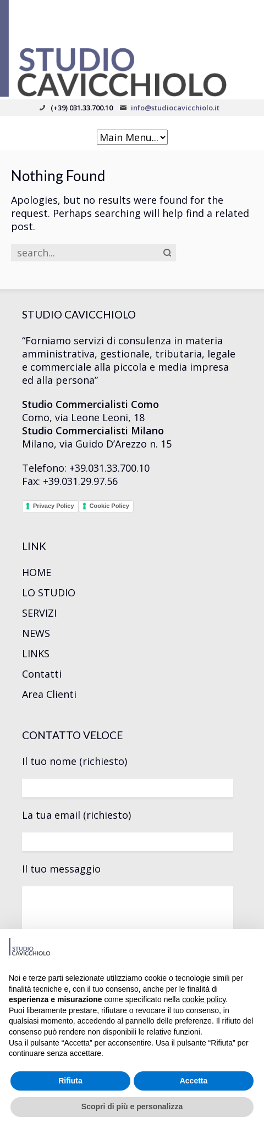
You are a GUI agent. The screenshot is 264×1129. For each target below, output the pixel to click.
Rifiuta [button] (70, 1080)
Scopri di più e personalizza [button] (132, 1106)
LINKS (36, 653)
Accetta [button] (194, 1080)
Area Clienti (49, 694)
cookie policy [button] (204, 999)
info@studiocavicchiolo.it (175, 108)
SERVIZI (39, 612)
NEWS (36, 633)
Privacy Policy (53, 505)
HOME (36, 572)
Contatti (42, 673)
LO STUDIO (48, 592)
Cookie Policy (109, 505)
